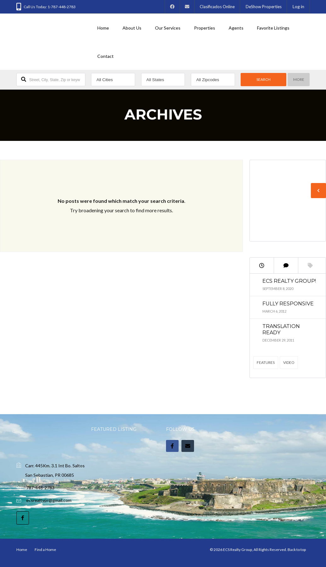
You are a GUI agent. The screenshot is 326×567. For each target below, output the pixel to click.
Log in (298, 6)
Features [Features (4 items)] (266, 362)
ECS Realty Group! (289, 281)
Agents (236, 28)
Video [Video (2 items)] (289, 362)
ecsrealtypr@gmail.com (48, 500)
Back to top (297, 549)
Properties (204, 28)
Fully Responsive (288, 304)
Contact (105, 56)
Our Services (167, 28)
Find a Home (45, 549)
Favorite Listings (273, 28)
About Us (132, 28)
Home (103, 28)
